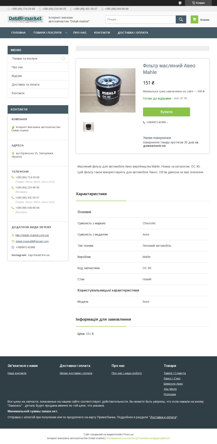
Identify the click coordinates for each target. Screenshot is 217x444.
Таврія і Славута (175, 373)
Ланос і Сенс (172, 378)
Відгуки (17, 76)
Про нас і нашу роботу (127, 373)
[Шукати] (181, 19)
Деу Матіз (170, 389)
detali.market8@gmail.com (32, 241)
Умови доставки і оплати (76, 373)
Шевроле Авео (173, 383)
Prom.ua (128, 434)
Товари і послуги (47, 32)
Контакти (102, 32)
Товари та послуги (24, 58)
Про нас (80, 32)
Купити (167, 112)
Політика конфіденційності (154, 438)
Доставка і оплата (133, 32)
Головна (18, 32)
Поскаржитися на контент (121, 438)
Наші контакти (17, 373)
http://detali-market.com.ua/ (32, 235)
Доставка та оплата (25, 84)
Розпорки (170, 394)
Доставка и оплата (163, 417)
